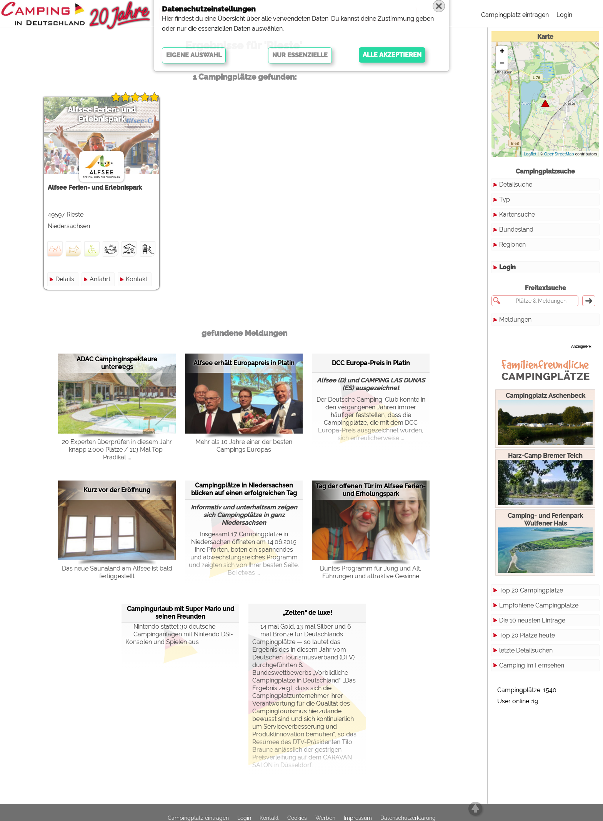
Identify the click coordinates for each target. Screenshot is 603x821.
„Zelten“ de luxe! (307, 612)
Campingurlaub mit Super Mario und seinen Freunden (180, 612)
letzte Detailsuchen (526, 650)
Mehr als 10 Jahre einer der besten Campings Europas (243, 445)
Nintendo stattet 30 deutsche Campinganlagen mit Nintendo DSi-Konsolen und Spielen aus (179, 634)
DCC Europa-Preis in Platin (371, 363)
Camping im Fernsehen (531, 665)
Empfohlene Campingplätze (538, 605)
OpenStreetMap (559, 154)
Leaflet (530, 154)
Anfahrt (100, 279)
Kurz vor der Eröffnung (116, 490)
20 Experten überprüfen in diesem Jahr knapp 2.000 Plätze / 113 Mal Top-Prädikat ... (117, 449)
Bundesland (516, 229)
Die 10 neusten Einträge (532, 620)
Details (64, 279)
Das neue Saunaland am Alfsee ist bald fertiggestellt (117, 572)
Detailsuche (515, 184)
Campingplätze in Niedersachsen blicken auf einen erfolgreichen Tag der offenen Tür (244, 490)
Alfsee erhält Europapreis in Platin (244, 363)
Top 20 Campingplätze (531, 590)
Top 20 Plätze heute (527, 635)
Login (564, 14)
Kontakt (136, 279)
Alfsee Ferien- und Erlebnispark (102, 114)
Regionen (512, 244)
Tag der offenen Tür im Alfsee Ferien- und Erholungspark (371, 489)
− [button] (502, 64)
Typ (504, 199)
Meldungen (515, 319)
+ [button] (502, 52)
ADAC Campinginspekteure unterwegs (117, 362)
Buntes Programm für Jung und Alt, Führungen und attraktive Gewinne (370, 572)
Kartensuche (517, 214)
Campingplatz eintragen (515, 14)
